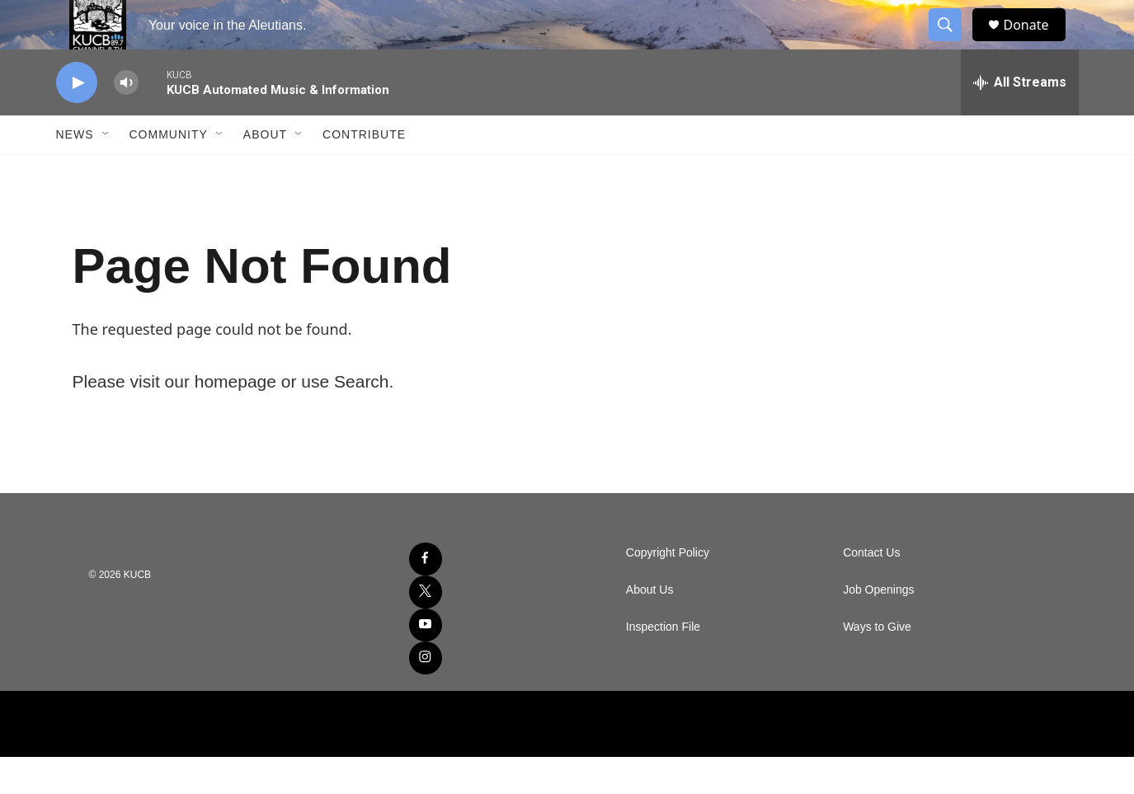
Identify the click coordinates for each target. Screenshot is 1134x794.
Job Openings (878, 627)
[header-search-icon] (953, 43)
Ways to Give (877, 664)
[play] (77, 119)
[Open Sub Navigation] (106, 171)
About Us (650, 627)
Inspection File (663, 664)
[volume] (126, 120)
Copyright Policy (667, 590)
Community (168, 171)
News (75, 171)
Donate (1036, 43)
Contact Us (871, 590)
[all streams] (1020, 120)
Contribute (364, 171)
